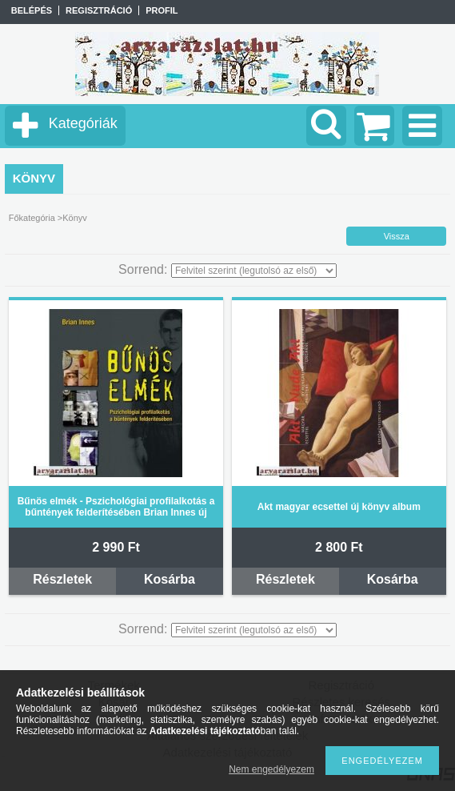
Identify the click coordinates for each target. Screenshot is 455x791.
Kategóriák (83, 123)
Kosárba (169, 579)
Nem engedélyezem (271, 769)
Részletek (62, 579)
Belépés (31, 10)
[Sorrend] (254, 270)
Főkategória (32, 218)
